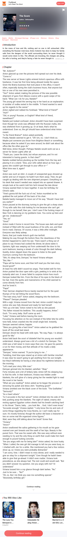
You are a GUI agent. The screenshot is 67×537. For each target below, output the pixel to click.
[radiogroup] (24, 25)
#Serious (44, 38)
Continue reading (23, 533)
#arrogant (5, 40)
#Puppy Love (34, 38)
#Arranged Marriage (22, 38)
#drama (51, 38)
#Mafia (11, 38)
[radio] (20, 25)
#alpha (4, 38)
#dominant (14, 40)
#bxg (57, 38)
